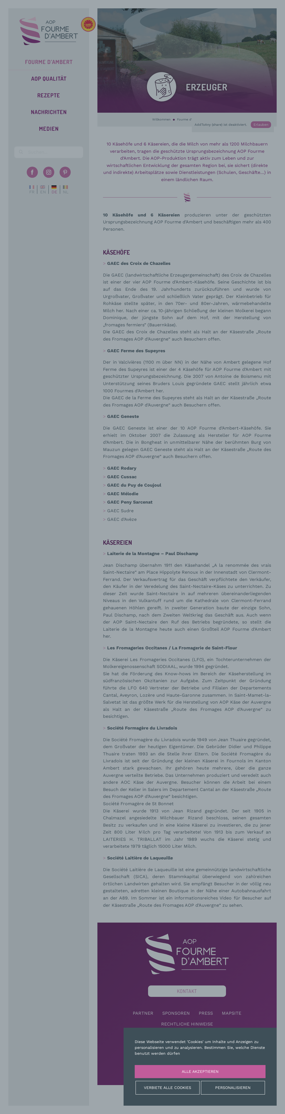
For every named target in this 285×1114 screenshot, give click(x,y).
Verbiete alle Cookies (167, 1087)
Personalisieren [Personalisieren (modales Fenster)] (232, 1087)
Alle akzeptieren (200, 1071)
